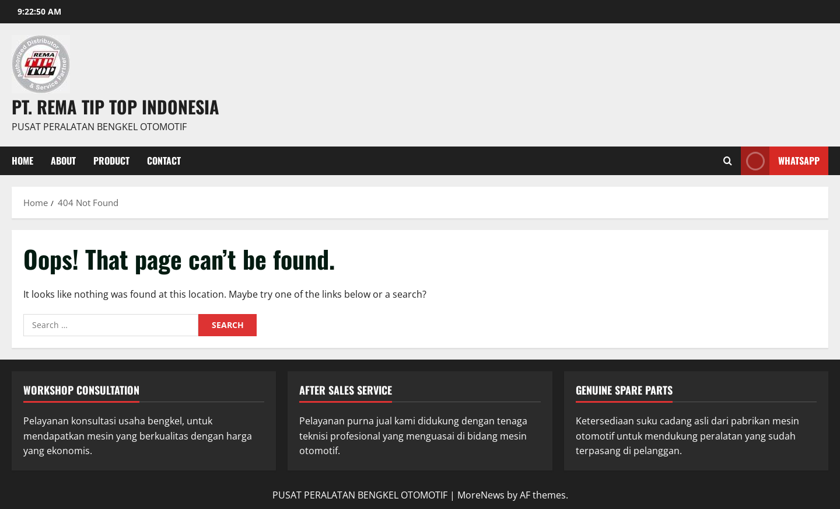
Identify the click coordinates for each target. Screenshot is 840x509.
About (63, 161)
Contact (164, 161)
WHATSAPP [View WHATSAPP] (780, 161)
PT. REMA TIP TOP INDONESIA (115, 106)
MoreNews (481, 495)
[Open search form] (727, 160)
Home (22, 161)
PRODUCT (111, 161)
